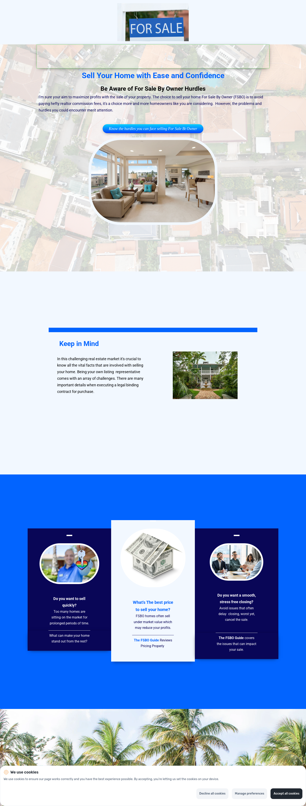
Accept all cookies (286, 793)
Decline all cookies (212, 793)
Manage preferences (249, 793)
